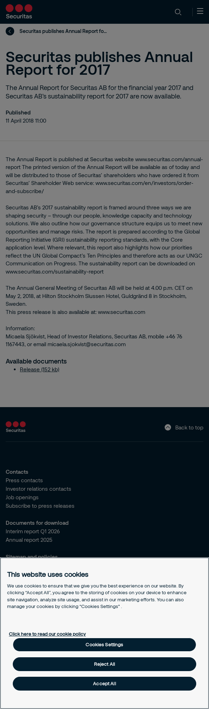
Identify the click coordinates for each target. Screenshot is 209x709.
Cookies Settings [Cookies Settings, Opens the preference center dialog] (104, 644)
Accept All (104, 683)
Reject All (104, 664)
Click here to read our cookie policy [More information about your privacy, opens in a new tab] (47, 634)
